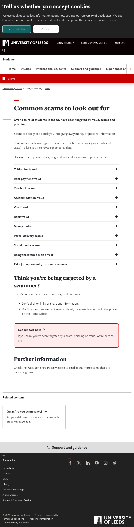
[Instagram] (105, 463)
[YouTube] (96, 463)
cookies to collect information (31, 15)
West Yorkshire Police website (46, 368)
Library (6, 484)
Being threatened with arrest (33, 255)
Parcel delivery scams (28, 236)
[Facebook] (70, 463)
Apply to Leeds (66, 42)
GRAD (5, 478)
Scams (9, 79)
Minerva (7, 473)
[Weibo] (114, 463)
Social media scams (27, 245)
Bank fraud (21, 217)
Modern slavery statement (16, 522)
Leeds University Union (94, 42)
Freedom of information (40, 519)
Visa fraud (21, 207)
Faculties (120, 42)
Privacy (38, 515)
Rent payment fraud (27, 179)
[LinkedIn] (87, 463)
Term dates (8, 468)
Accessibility (52, 515)
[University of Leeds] (112, 520)
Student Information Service (17, 500)
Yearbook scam (24, 188)
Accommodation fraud (29, 198)
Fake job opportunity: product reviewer (40, 264)
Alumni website (10, 495)
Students (9, 59)
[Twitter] (79, 463)
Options (46, 29)
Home (12, 69)
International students (51, 69)
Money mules (23, 226)
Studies (26, 69)
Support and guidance (86, 69)
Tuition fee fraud (25, 169)
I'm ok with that (17, 29)
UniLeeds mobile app (13, 489)
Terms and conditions (13, 519)
